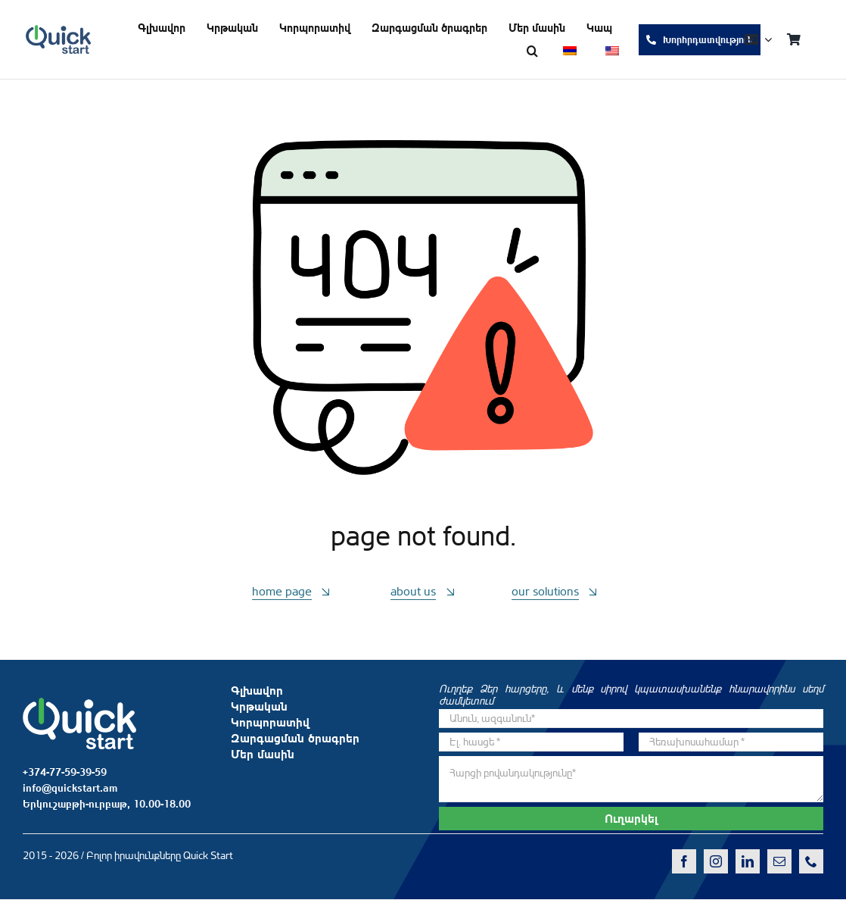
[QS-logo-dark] (58, 31)
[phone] (811, 861)
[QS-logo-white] (79, 704)
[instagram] (716, 861)
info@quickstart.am (70, 788)
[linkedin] (748, 861)
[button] (532, 50)
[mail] (779, 861)
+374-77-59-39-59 (65, 772)
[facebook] (684, 861)
